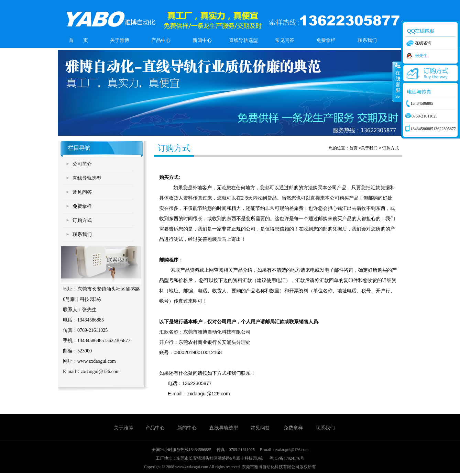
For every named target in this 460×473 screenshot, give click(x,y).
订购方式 (82, 220)
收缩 (397, 81)
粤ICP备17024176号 (287, 458)
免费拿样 (326, 40)
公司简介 (82, 164)
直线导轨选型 (243, 40)
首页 (353, 148)
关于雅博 (119, 40)
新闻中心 (202, 40)
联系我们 (367, 40)
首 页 (78, 40)
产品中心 (161, 40)
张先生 (421, 55)
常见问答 (284, 40)
